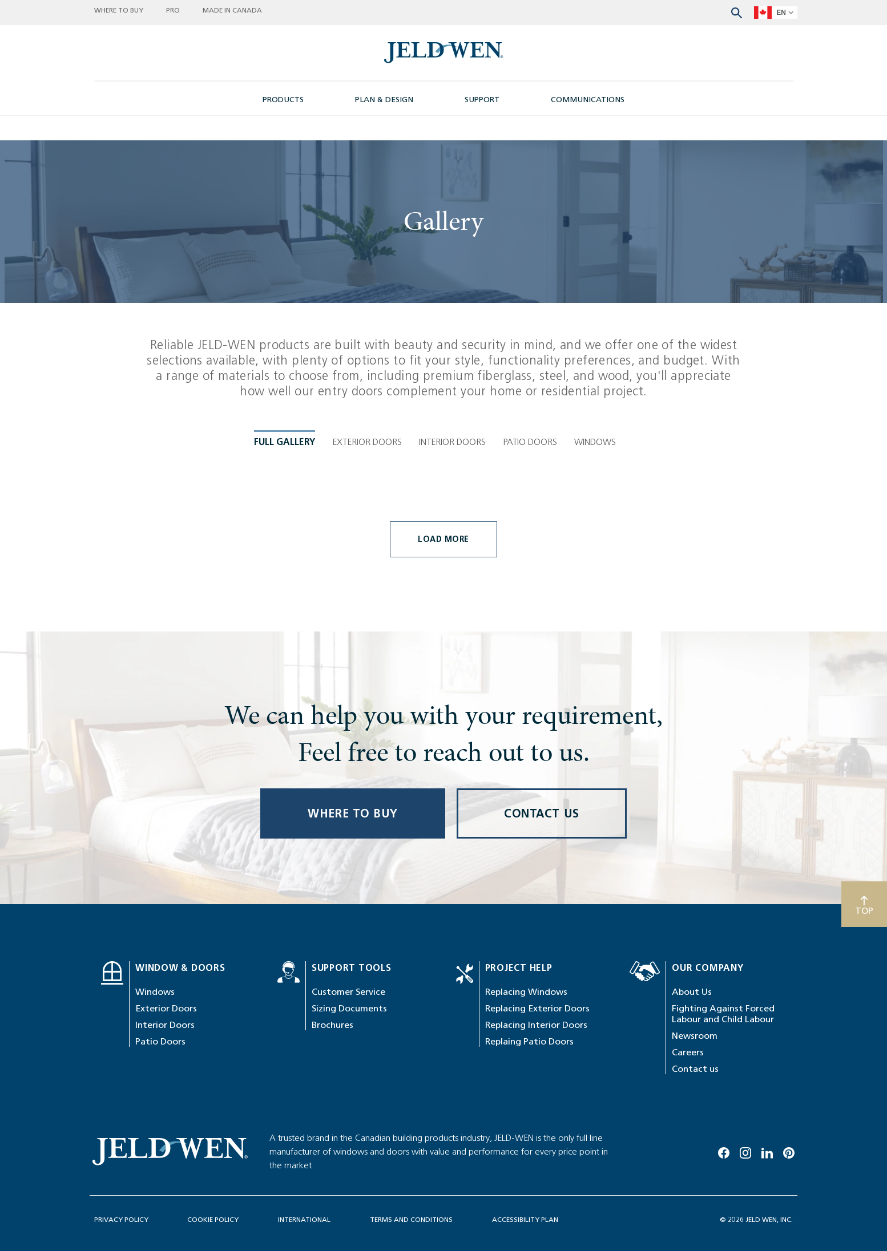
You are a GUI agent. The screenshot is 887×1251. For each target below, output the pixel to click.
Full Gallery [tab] (284, 416)
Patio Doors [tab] (530, 416)
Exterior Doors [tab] (367, 416)
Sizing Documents (349, 1172)
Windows (155, 1155)
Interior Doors (165, 1188)
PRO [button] (173, 10)
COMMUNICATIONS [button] (587, 99)
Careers (688, 1215)
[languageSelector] (775, 12)
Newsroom (694, 1199)
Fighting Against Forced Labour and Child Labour (723, 1177)
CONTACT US (541, 977)
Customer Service (348, 1155)
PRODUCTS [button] (283, 99)
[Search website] (736, 12)
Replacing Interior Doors (536, 1188)
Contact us (695, 1232)
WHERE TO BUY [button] (118, 10)
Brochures (332, 1188)
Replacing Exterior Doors (537, 1172)
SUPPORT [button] (482, 99)
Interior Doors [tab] (452, 416)
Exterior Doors (166, 1172)
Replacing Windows (526, 1155)
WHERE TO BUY (353, 977)
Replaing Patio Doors (529, 1205)
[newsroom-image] (443, 52)
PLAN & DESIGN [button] (384, 99)
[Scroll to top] (864, 1068)
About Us (692, 1155)
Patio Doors (160, 1205)
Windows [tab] (595, 416)
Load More (443, 703)
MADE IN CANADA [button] (232, 10)
